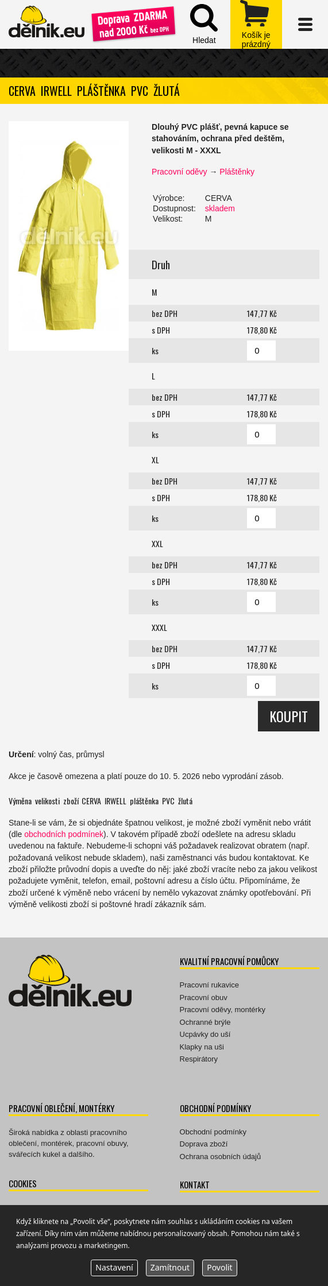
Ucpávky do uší (205, 1034)
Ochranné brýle (205, 1022)
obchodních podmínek (63, 834)
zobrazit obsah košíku (256, 24)
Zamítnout (170, 1267)
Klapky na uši (202, 1047)
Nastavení (114, 1267)
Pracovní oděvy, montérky (222, 1009)
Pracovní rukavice (209, 985)
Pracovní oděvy (179, 171)
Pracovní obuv (203, 997)
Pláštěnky (236, 171)
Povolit (220, 1267)
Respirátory (199, 1059)
